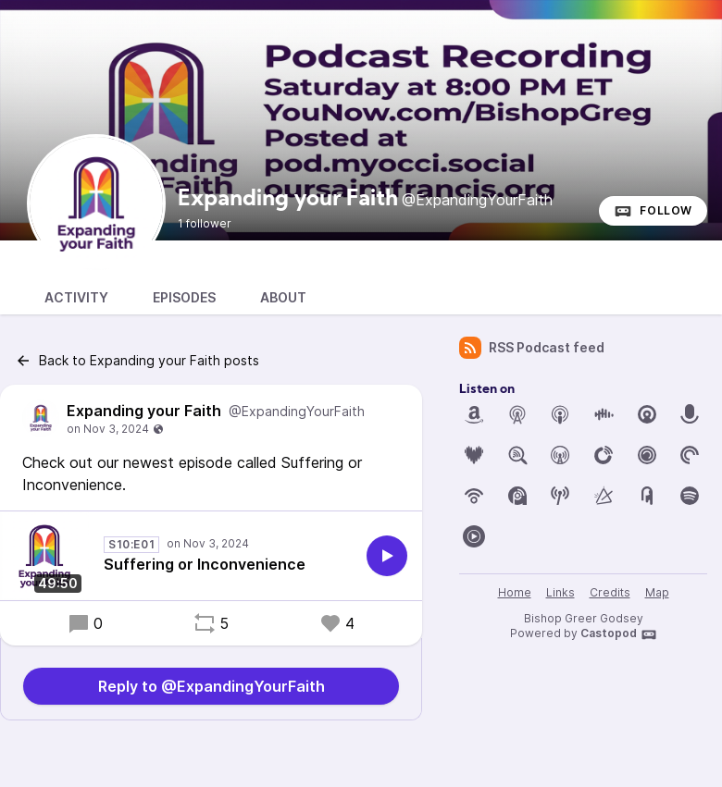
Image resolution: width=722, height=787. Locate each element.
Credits (610, 592)
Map (657, 592)
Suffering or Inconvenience (204, 564)
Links (560, 592)
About (283, 297)
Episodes (184, 297)
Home (514, 592)
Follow (653, 211)
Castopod (618, 634)
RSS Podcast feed (531, 348)
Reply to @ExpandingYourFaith (211, 686)
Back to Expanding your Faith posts (137, 360)
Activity (76, 297)
